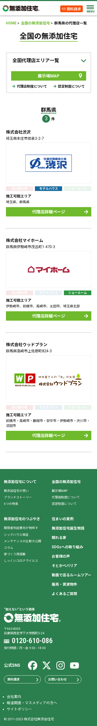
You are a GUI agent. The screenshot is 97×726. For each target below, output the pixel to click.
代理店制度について (29, 86)
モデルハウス (48, 188)
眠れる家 (59, 538)
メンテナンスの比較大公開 (22, 541)
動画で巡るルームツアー (71, 575)
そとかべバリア (64, 566)
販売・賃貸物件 (64, 584)
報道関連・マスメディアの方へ (32, 703)
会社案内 (14, 697)
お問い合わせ (63, 680)
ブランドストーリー (18, 497)
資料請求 (73, 8)
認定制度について (69, 86)
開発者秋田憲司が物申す (21, 528)
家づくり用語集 (15, 554)
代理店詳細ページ (60, 211)
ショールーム (77, 293)
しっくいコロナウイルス (21, 561)
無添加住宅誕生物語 (68, 528)
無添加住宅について (20, 482)
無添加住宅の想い (16, 491)
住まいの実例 (62, 519)
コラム (8, 548)
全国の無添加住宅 (66, 482)
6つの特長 (11, 504)
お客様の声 (61, 556)
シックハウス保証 (16, 535)
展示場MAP (60, 75)
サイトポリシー (19, 709)
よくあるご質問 (64, 594)
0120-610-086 (32, 640)
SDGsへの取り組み (67, 547)
